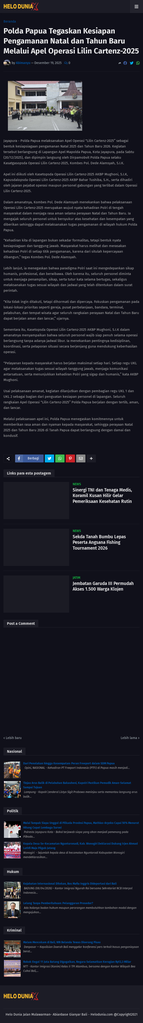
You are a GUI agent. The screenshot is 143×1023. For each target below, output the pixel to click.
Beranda (9, 21)
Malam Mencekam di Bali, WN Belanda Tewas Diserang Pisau (62, 942)
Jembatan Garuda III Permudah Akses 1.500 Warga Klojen (103, 586)
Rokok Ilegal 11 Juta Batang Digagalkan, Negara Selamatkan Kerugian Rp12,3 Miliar (77, 961)
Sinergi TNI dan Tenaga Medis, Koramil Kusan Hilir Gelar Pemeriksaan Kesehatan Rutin (102, 495)
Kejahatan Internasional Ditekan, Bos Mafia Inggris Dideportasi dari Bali (70, 883)
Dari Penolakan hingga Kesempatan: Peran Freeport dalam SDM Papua (69, 763)
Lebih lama (129, 738)
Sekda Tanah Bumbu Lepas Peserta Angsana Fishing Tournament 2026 (99, 542)
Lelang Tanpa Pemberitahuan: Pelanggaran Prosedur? (58, 903)
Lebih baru (14, 738)
